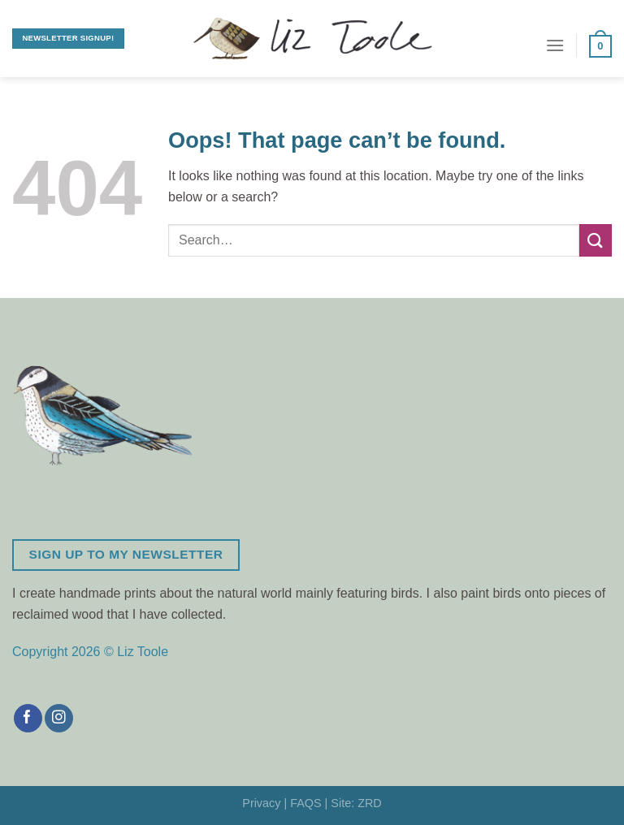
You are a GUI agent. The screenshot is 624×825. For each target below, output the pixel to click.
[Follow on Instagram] (59, 718)
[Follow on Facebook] (28, 718)
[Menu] (555, 45)
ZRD (370, 803)
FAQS (305, 803)
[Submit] (595, 240)
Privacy (261, 803)
